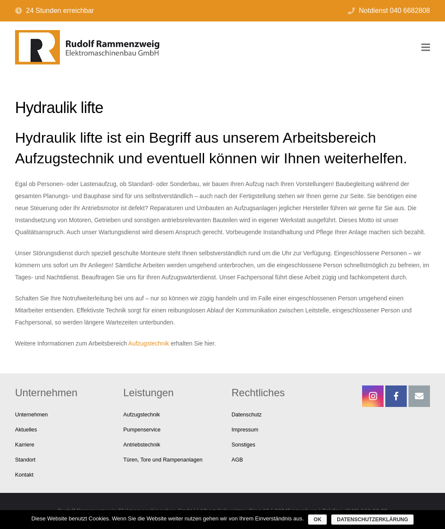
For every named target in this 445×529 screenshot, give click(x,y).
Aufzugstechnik (148, 343)
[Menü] (426, 47)
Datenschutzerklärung (372, 520)
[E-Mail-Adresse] (419, 396)
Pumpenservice (142, 430)
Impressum (245, 430)
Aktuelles (26, 430)
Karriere (24, 445)
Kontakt (24, 475)
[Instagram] (373, 396)
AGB (237, 460)
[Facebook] (396, 396)
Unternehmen (31, 415)
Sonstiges (243, 445)
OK (317, 520)
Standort (25, 460)
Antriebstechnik (141, 445)
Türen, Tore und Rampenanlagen (163, 460)
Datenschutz (247, 415)
